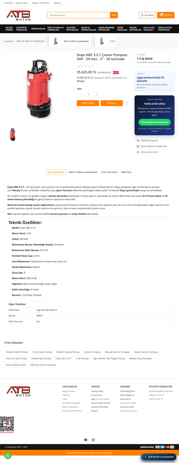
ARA (114, 15)
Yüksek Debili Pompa (17, 352)
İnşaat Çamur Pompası (146, 352)
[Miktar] (89, 94)
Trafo (64, 399)
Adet (79, 88)
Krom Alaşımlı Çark (16, 364)
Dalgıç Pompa (68, 391)
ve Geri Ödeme (102, 399)
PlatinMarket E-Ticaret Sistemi (81, 452)
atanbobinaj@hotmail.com (161, 391)
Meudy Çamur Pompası (117, 352)
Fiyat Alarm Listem (128, 410)
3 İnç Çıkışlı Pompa (42, 352)
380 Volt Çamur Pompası (43, 364)
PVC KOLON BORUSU (72, 410)
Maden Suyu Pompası (140, 358)
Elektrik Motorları (70, 407)
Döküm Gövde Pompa (67, 352)
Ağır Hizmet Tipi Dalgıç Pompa (109, 358)
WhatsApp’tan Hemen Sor (154, 122)
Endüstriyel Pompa (41, 358)
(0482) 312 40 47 (156, 395)
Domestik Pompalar (71, 403)
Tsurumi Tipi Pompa (16, 358)
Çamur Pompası (92, 352)
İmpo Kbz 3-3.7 (63, 358)
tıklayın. (81, 81)
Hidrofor (66, 395)
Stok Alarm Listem (128, 403)
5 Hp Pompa (82, 358)
